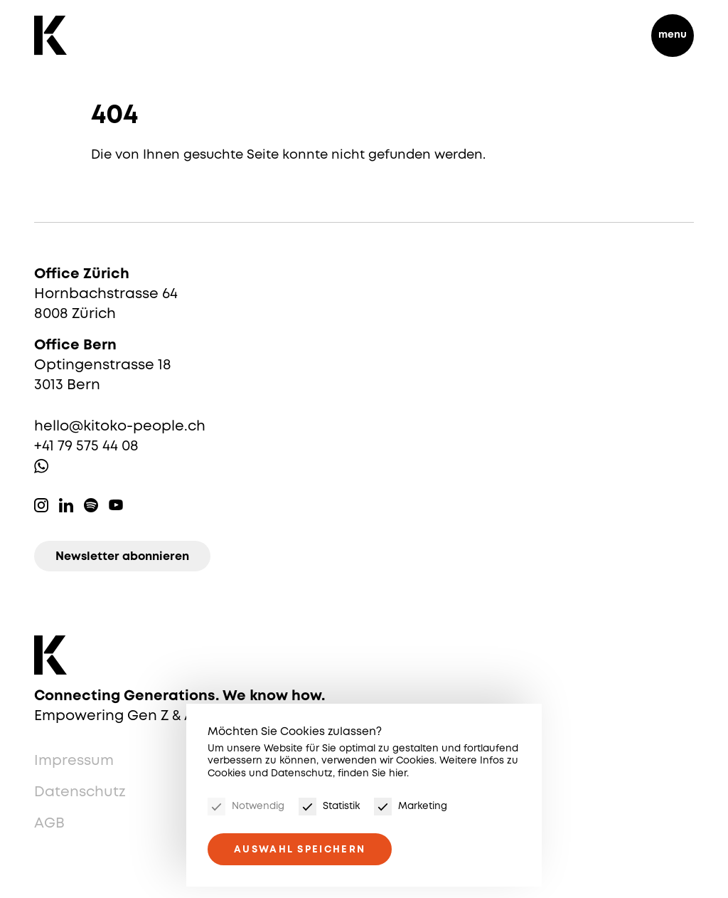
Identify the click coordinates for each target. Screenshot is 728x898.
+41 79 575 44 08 (86, 446)
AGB (49, 823)
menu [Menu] (672, 35)
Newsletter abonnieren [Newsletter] (122, 556)
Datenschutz (80, 792)
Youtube (116, 505)
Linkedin (66, 505)
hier (398, 773)
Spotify (91, 505)
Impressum (74, 761)
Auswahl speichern (299, 849)
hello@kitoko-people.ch (119, 426)
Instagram (41, 505)
